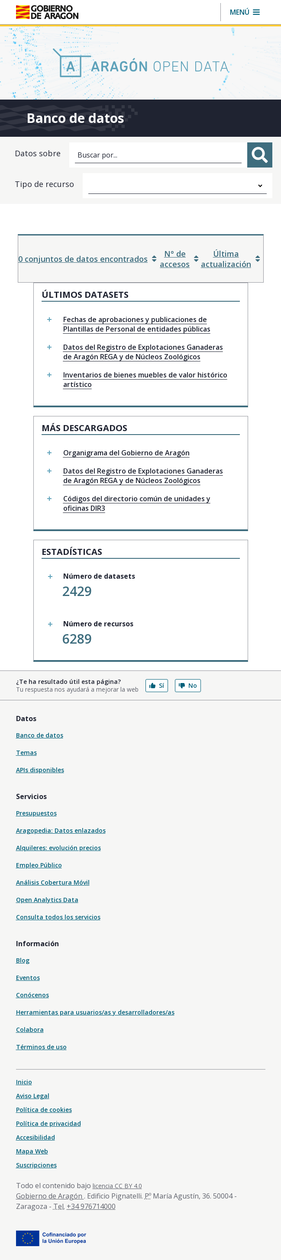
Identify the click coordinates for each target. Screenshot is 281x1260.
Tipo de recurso (44, 184)
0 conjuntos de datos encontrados (87, 259)
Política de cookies (44, 1109)
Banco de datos (39, 735)
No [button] (188, 685)
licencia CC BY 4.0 (117, 1186)
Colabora (30, 1029)
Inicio (24, 1082)
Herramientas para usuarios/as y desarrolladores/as (95, 1012)
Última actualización (230, 258)
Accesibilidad (35, 1137)
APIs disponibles (40, 770)
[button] (244, 12)
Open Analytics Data (47, 900)
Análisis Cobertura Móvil (53, 882)
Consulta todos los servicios (58, 917)
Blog (22, 960)
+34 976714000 (91, 1206)
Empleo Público (39, 865)
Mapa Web (32, 1151)
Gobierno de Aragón (50, 1196)
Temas (26, 752)
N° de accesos (179, 258)
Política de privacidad (48, 1123)
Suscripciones (36, 1165)
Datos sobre (38, 153)
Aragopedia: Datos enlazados (61, 830)
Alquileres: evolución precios (58, 848)
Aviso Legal (32, 1096)
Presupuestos (36, 813)
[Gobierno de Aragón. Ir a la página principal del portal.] (47, 12)
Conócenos (32, 995)
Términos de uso (41, 1047)
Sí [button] (156, 685)
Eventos (28, 977)
